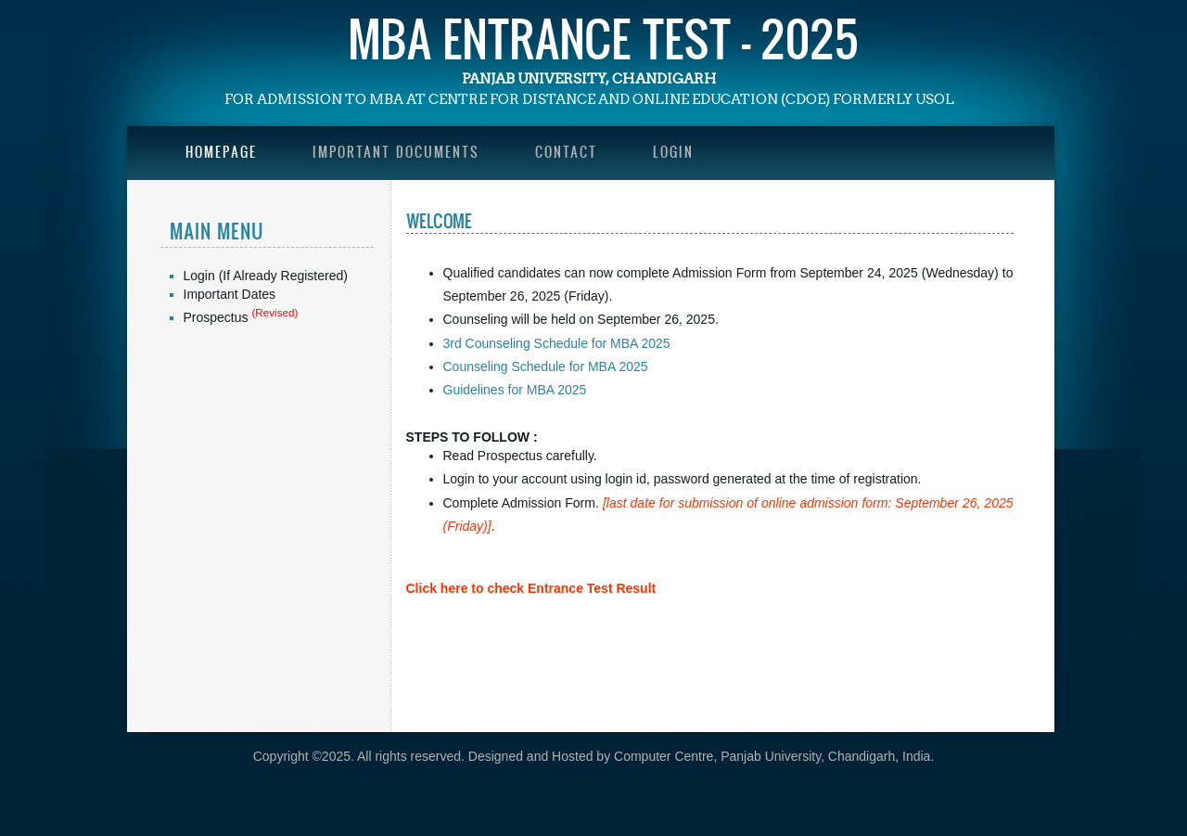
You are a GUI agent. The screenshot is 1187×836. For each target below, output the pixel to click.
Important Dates (230, 294)
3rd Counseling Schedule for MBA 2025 (556, 343)
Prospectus (216, 317)
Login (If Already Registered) (266, 275)
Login (673, 151)
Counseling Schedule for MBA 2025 (545, 366)
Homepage (221, 151)
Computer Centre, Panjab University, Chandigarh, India (772, 756)
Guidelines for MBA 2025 (515, 389)
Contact (566, 151)
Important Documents (396, 151)
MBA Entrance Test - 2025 (603, 38)
